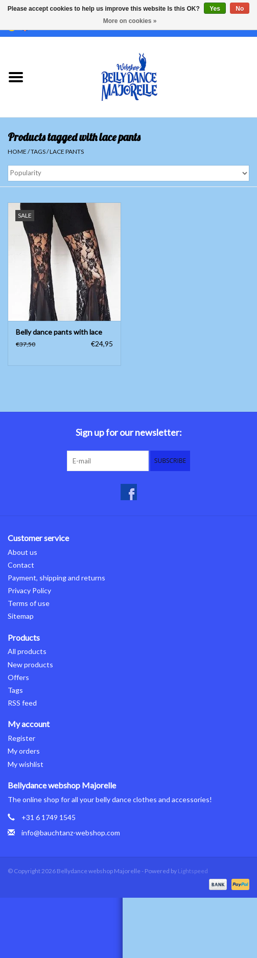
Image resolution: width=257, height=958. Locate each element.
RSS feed (22, 702)
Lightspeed (193, 871)
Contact (21, 564)
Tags (38, 151)
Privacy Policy (29, 590)
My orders (24, 750)
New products (30, 664)
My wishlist (25, 764)
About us (22, 552)
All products (27, 651)
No (240, 8)
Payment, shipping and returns (56, 577)
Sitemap (21, 616)
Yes (214, 8)
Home (17, 151)
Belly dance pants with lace (59, 332)
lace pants (67, 151)
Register (21, 738)
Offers (18, 677)
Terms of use (29, 603)
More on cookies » (130, 21)
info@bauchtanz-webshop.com (70, 832)
